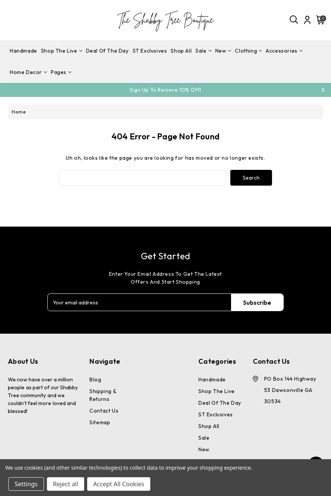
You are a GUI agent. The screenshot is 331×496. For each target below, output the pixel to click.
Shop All (181, 50)
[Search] (294, 19)
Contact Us (103, 410)
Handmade (23, 50)
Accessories (284, 50)
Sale (203, 50)
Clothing (248, 50)
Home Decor (28, 72)
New (223, 50)
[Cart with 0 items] (319, 19)
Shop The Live (61, 50)
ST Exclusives (150, 50)
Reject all (65, 484)
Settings (26, 484)
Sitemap (99, 422)
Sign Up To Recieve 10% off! (165, 89)
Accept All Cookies (118, 484)
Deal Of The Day (107, 50)
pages (61, 72)
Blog (95, 379)
